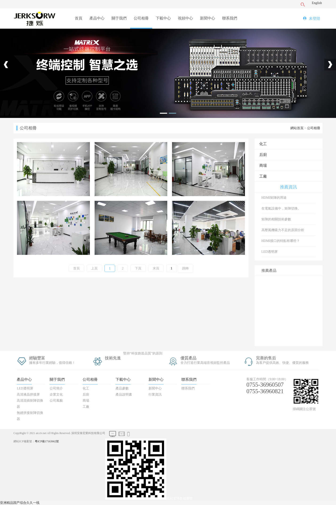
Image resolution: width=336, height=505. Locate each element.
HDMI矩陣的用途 (274, 197)
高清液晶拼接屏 (28, 394)
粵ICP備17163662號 (47, 441)
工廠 (263, 176)
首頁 (78, 18)
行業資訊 (155, 394)
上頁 (94, 268)
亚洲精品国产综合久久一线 (20, 503)
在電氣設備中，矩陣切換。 (281, 208)
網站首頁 (297, 128)
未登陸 (314, 18)
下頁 (138, 268)
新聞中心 (207, 18)
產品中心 (96, 18)
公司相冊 (141, 18)
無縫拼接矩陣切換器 (30, 416)
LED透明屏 (269, 251)
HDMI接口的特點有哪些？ (280, 241)
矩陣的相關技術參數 (276, 219)
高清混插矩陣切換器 (30, 403)
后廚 (263, 155)
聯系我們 (229, 18)
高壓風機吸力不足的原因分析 (282, 230)
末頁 (156, 268)
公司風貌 (56, 400)
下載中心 (163, 18)
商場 (263, 165)
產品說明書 (124, 394)
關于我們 (119, 18)
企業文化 (56, 394)
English (317, 3)
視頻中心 (185, 18)
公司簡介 (56, 388)
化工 (263, 144)
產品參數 (122, 388)
